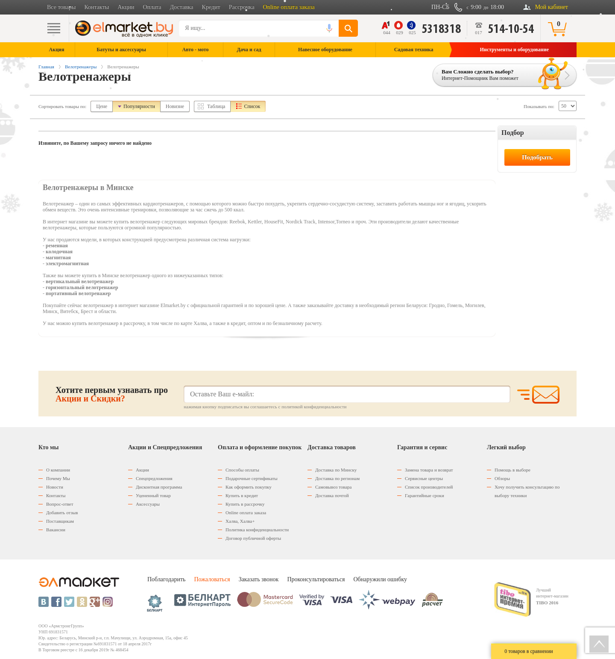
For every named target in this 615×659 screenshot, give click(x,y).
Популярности (139, 106)
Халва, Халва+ (240, 521)
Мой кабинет (551, 7)
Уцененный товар (153, 495)
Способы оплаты (242, 469)
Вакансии (55, 529)
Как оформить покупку (249, 486)
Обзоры (502, 478)
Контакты (96, 7)
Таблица (216, 106)
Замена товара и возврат (429, 469)
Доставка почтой (332, 495)
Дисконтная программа (159, 486)
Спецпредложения (154, 478)
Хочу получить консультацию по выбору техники (527, 491)
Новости (54, 486)
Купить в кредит (242, 495)
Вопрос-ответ (59, 504)
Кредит (211, 7)
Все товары (61, 7)
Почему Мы (58, 478)
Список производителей (429, 486)
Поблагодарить (166, 579)
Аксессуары (148, 504)
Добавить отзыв (62, 512)
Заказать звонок (259, 579)
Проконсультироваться (316, 579)
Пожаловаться (212, 579)
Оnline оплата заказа (246, 512)
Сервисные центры (424, 478)
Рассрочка (242, 7)
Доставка (181, 7)
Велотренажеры (81, 66)
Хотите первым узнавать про (112, 394)
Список (252, 106)
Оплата (152, 7)
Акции (125, 7)
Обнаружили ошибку (380, 579)
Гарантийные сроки (424, 495)
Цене (101, 106)
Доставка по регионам (337, 478)
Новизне (175, 106)
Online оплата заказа (289, 7)
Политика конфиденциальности (257, 529)
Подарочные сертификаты (252, 478)
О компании (58, 469)
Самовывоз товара (333, 486)
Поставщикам (60, 521)
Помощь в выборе (512, 469)
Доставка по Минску (336, 469)
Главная (46, 66)
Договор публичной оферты (253, 538)
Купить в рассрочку (245, 504)
